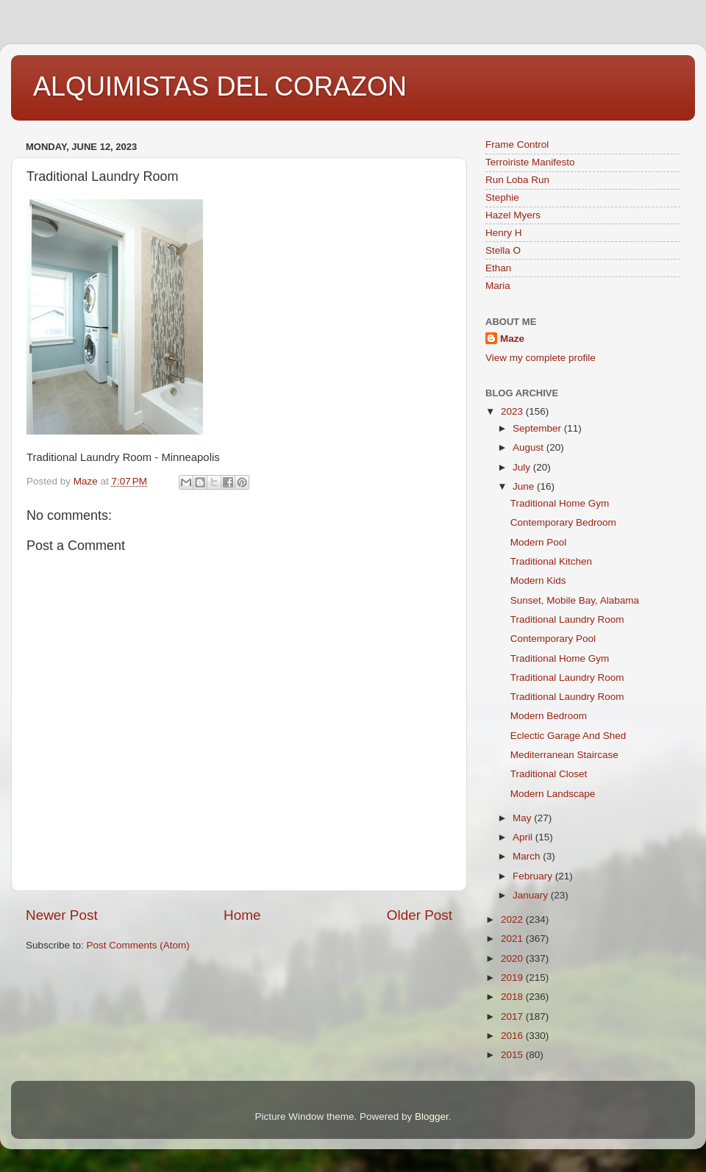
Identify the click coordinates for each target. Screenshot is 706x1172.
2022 (513, 919)
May (523, 817)
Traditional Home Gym (560, 503)
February (534, 876)
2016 (513, 1035)
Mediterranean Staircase (564, 754)
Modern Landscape (553, 793)
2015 (513, 1054)
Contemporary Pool (553, 638)
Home (242, 915)
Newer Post (62, 915)
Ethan (498, 268)
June (525, 486)
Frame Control (517, 144)
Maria (497, 285)
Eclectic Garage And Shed (568, 735)
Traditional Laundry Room (567, 619)
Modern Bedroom (548, 715)
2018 (513, 996)
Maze (512, 338)
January (532, 895)
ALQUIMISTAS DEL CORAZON (220, 86)
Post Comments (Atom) (138, 945)
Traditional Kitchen (551, 561)
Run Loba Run (517, 179)
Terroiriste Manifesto (530, 162)
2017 (513, 1016)
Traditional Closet (549, 773)
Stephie (502, 197)
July (523, 467)
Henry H (503, 232)
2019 (513, 977)
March (528, 856)
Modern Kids (538, 580)
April (524, 837)
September (538, 428)
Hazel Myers (513, 215)
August (529, 447)
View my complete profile (540, 357)
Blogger (432, 1116)
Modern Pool (538, 542)
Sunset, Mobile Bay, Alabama (574, 600)
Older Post (419, 915)
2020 (513, 958)
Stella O (503, 250)
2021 (513, 938)
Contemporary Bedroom (563, 522)
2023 (513, 411)
